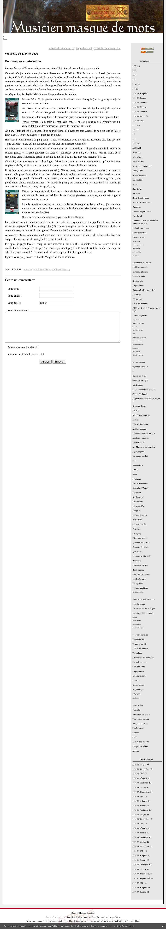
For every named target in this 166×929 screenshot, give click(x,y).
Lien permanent (42, 269)
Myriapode (137, 479)
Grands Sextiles (139, 362)
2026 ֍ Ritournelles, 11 (142, 874)
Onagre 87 (137, 511)
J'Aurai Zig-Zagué (140, 394)
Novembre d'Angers (140, 488)
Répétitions (137, 561)
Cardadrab (137, 207)
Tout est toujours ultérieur (143, 878)
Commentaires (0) (61, 269)
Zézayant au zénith (140, 746)
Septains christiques (138, 344)
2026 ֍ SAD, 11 (140, 883)
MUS (135, 474)
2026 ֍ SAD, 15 (140, 774)
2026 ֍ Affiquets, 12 (141, 855)
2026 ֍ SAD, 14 (140, 796)
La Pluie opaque (139, 429)
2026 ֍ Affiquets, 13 (141, 828)
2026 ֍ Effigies (139, 107)
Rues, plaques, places (141, 574)
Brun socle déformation (142, 202)
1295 (134, 71)
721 (134, 139)
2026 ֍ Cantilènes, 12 (142, 865)
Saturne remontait (137, 341)
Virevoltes (137, 710)
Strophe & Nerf (139, 639)
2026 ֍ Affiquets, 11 (141, 887)
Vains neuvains (137, 351)
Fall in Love (138, 299)
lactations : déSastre (141, 438)
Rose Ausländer (137, 252)
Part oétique (137, 520)
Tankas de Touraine (140, 648)
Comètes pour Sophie (138, 323)
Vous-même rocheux (141, 719)
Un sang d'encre (139, 676)
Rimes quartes (138, 570)
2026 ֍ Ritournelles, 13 (142, 819)
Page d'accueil (84, 48)
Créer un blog (77, 913)
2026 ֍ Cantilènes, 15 (142, 783)
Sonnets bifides (139, 604)
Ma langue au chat (140, 456)
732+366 (136, 143)
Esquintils (135, 327)
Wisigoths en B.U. (140, 723)
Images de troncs (139, 376)
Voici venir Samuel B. (142, 714)
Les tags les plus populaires (108, 917)
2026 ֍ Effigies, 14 (141, 815)
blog (137, 921)
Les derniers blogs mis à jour (58, 917)
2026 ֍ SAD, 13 (140, 824)
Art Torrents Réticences (142, 166)
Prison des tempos (140, 538)
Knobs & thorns (139, 406)
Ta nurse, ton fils (140, 644)
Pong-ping (137, 533)
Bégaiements (136, 320)
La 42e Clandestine (140, 424)
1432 (134, 75)
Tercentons (135, 348)
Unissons (136, 680)
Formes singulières (140, 315)
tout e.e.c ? (136, 255)
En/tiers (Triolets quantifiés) (144, 290)
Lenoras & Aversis (137, 330)
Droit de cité (138, 281)
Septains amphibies (140, 588)
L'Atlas (135, 420)
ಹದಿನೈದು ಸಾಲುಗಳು (138, 355)
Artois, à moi (138, 171)
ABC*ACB (137, 148)
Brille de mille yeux (141, 198)
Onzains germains (140, 515)
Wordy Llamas (138, 728)
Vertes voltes (138, 705)
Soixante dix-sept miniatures (144, 599)
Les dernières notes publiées (83, 917)
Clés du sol (137, 216)
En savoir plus (127, 926)
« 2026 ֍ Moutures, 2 (61, 48)
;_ (5, 37)
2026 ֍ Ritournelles (141, 116)
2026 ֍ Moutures (140, 112)
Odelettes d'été (138, 506)
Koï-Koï (136, 411)
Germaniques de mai (138, 245)
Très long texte (139, 667)
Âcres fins (137, 152)
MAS (135, 461)
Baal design (137, 189)
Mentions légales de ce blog (61, 921)
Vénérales (136, 694)
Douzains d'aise (139, 276)
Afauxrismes (137, 157)
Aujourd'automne (139, 175)
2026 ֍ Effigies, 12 (141, 869)
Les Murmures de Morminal (144, 447)
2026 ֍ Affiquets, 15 (141, 778)
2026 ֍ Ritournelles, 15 (142, 769)
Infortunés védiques (140, 380)
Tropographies (138, 671)
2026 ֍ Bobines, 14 (141, 805)
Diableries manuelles (141, 267)
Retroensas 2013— (140, 565)
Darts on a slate (139, 237)
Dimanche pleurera (140, 272)
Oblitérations (138, 502)
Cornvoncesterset (139, 233)
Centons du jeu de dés (142, 211)
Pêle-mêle (136, 529)
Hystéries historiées (140, 367)
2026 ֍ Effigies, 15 (141, 787)
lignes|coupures (139, 451)
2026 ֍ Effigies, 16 (141, 764)
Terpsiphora (137, 653)
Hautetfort (91, 913)
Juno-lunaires (136, 698)
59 (134, 134)
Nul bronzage (138, 497)
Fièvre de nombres (140, 304)
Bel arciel (136, 193)
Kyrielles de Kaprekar (141, 415)
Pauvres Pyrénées (140, 524)
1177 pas (136, 66)
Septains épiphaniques (138, 592)
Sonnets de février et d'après (144, 608)
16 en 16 (136, 84)
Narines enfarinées (140, 483)
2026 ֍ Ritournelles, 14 (142, 792)
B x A (135, 184)
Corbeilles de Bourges (141, 228)
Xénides (136, 733)
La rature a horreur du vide (144, 433)
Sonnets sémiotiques (138, 628)
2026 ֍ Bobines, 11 (141, 892)
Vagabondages (138, 689)
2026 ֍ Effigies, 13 (141, 842)
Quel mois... (137, 552)
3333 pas (136, 125)
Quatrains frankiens (140, 547)
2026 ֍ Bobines (139, 98)
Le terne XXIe (138, 442)
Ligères (134, 334)
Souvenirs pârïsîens (140, 635)
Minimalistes (138, 465)
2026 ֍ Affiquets (140, 93)
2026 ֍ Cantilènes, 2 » (107, 48)
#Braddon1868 (136, 241)
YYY (135, 737)
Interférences (138, 385)
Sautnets (135, 617)
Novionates (137, 492)
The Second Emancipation (143, 658)
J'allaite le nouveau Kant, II (144, 389)
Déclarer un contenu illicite (37, 921)
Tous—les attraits (140, 662)
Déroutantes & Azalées (142, 263)
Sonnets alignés (137, 620)
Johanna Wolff (136, 248)
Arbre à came (138, 162)
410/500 (136, 130)
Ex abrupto (137, 294)
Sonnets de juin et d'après (143, 613)
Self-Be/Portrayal (139, 579)
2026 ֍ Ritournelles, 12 (142, 846)
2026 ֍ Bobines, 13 (141, 833)
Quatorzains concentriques (139, 337)
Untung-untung (138, 685)
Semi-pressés (138, 583)
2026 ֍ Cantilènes (140, 102)
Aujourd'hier (137, 180)
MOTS (135, 470)
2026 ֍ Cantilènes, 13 (142, 837)
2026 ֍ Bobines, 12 (141, 860)
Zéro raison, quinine (141, 742)
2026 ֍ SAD (138, 121)
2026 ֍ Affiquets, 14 (141, 801)
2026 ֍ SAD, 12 (140, 851)
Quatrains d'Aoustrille (141, 542)
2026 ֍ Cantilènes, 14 (142, 810)
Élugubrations (138, 285)
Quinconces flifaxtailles (142, 556)
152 (134, 80)
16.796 (135, 89)
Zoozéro (136, 751)
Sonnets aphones (137, 624)
